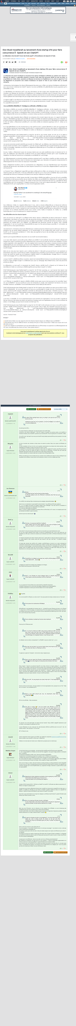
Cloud (23, 3)
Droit (52, 1)
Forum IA (33, 5)
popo (10, 572)
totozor (10, 773)
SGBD (59, 3)
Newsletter (34, 1)
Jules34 (10, 737)
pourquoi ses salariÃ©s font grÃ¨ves (58, 736)
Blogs (23, 1)
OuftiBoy (10, 593)
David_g (10, 519)
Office (63, 3)
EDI (47, 3)
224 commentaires (31, 58)
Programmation (53, 3)
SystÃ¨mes (73, 3)
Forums (7, 1)
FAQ (19, 1)
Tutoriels (13, 1)
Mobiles (67, 3)
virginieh (10, 414)
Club (57, 1)
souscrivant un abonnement (33, 333)
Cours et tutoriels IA (41, 5)
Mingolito (10, 443)
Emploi (41, 1)
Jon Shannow (10, 488)
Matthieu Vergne (10, 750)
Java (38, 3)
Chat (27, 1)
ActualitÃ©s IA (27, 5)
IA (26, 3)
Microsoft (34, 3)
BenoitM (10, 554)
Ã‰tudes (47, 1)
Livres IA (48, 5)
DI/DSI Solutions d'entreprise (14, 3)
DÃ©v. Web (42, 3)
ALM (29, 3)
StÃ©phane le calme (20, 58)
